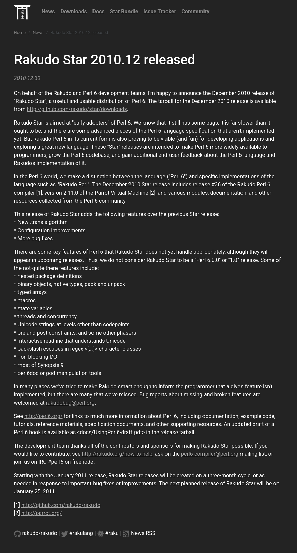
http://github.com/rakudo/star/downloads (77, 109)
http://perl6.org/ (43, 416)
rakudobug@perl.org (70, 403)
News (48, 11)
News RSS (143, 533)
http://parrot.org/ (41, 513)
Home (20, 32)
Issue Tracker (159, 11)
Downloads (73, 11)
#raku (112, 533)
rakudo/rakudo (39, 533)
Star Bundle (124, 11)
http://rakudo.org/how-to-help (117, 454)
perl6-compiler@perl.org (209, 454)
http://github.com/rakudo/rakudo (60, 505)
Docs (98, 11)
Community (195, 11)
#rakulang (81, 533)
